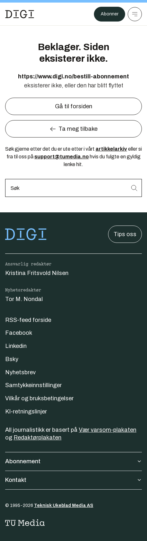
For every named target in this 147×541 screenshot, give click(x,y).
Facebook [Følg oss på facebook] (18, 333)
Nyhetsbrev (20, 372)
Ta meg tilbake (73, 129)
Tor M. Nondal (24, 299)
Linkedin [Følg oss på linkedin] (16, 346)
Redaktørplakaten (37, 437)
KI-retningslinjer (26, 411)
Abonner (109, 14)
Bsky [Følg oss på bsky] (11, 359)
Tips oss (125, 234)
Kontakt (73, 480)
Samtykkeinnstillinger (33, 385)
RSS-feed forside (28, 320)
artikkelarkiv (111, 149)
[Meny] (135, 14)
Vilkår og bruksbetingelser (39, 398)
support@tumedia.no (61, 156)
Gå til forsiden (73, 106)
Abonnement (73, 461)
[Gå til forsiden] (19, 14)
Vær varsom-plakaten (107, 430)
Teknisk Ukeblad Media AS (63, 505)
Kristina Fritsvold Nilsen (37, 273)
